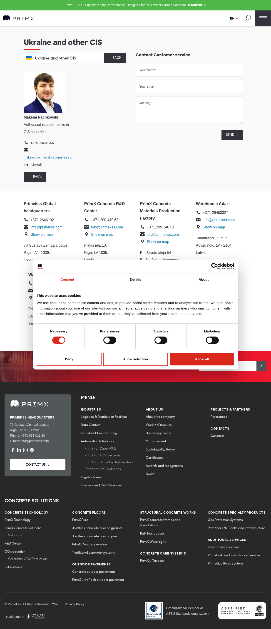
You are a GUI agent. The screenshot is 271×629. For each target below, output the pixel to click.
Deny (69, 359)
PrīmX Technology (18, 520)
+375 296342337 (43, 143)
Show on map (42, 234)
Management (156, 441)
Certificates (154, 458)
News (150, 474)
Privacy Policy (75, 604)
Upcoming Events (158, 433)
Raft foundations (152, 533)
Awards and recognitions (164, 466)
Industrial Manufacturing (99, 433)
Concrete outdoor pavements (94, 572)
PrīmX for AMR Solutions (103, 469)
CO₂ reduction (15, 552)
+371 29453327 (215, 213)
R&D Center (13, 543)
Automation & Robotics (98, 441)
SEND (230, 135)
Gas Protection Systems (225, 520)
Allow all (202, 359)
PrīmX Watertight (153, 542)
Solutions (15, 535)
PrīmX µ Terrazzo (152, 561)
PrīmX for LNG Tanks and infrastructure (236, 528)
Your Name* (148, 70)
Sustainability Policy (160, 449)
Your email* (147, 86)
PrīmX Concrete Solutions (23, 528)
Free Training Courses (224, 547)
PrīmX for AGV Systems (102, 455)
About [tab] (204, 279)
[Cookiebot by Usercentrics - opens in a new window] (214, 266)
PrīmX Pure (80, 520)
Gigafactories (91, 477)
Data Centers (91, 425)
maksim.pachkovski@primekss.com (49, 157)
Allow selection (135, 359)
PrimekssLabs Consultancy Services (234, 555)
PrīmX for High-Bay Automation (109, 462)
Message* (146, 103)
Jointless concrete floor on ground (97, 528)
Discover (196, 5)
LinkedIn (37, 164)
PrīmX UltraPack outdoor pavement (98, 580)
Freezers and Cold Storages (101, 485)
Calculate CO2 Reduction (27, 559)
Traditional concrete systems (93, 553)
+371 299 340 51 (160, 227)
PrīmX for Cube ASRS (101, 449)
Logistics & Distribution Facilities (104, 417)
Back (117, 58)
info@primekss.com (47, 227)
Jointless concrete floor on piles (95, 536)
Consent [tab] (67, 279)
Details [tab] (135, 279)
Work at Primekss (159, 425)
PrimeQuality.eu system (225, 563)
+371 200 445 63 (105, 220)
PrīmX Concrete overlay (89, 544)
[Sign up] (261, 366)
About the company (160, 417)
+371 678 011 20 (33, 435)
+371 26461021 (43, 220)
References (219, 417)
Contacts (217, 436)
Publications (13, 567)
